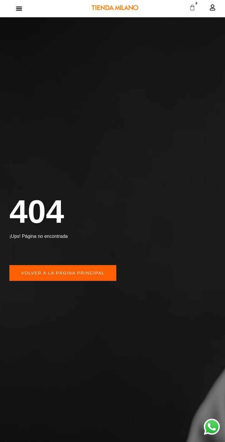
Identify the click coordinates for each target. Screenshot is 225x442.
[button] (19, 8)
